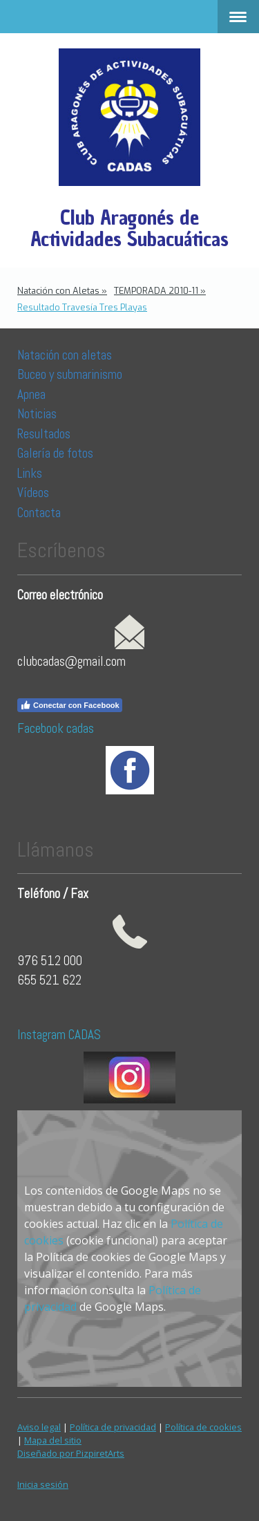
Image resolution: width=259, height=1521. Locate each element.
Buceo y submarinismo (69, 374)
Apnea (31, 394)
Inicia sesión (42, 1484)
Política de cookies (203, 1427)
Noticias (38, 413)
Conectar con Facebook (69, 705)
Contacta (39, 512)
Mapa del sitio (52, 1440)
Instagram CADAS (59, 1034)
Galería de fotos (55, 453)
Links (29, 473)
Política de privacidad (113, 1427)
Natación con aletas (64, 355)
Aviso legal (39, 1427)
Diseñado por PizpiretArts (70, 1453)
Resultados (43, 433)
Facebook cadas (55, 728)
